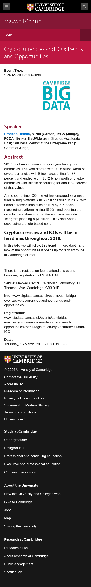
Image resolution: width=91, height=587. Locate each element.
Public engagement (18, 564)
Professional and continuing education (33, 456)
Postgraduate (14, 448)
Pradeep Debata (17, 134)
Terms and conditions (20, 412)
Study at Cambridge (20, 431)
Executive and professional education (32, 464)
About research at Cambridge (26, 556)
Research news (16, 548)
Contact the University (21, 377)
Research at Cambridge (23, 539)
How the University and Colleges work (32, 494)
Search (84, 6)
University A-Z (14, 419)
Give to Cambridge (18, 502)
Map (7, 518)
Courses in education (20, 472)
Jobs (7, 510)
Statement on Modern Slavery (26, 405)
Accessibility (13, 384)
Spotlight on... (14, 572)
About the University (21, 485)
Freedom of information (21, 391)
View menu (6, 6)
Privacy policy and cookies (24, 398)
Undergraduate (15, 440)
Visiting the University (20, 526)
